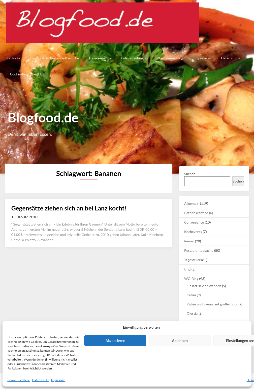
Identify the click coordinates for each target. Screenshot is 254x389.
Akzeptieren (115, 340)
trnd (187, 269)
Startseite (12, 58)
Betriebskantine (196, 213)
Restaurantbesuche (198, 250)
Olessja (192, 313)
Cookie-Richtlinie (18, 380)
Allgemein (191, 203)
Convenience (194, 222)
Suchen (189, 174)
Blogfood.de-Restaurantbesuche (54, 58)
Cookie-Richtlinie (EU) (26, 74)
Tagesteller (192, 260)
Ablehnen (180, 340)
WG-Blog (191, 278)
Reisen (189, 241)
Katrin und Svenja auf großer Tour (212, 304)
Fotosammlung (99, 58)
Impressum (58, 380)
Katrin (191, 295)
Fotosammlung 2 (133, 58)
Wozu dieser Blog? (170, 58)
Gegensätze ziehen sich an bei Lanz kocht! (68, 208)
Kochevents (193, 231)
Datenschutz (40, 380)
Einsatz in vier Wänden (204, 286)
